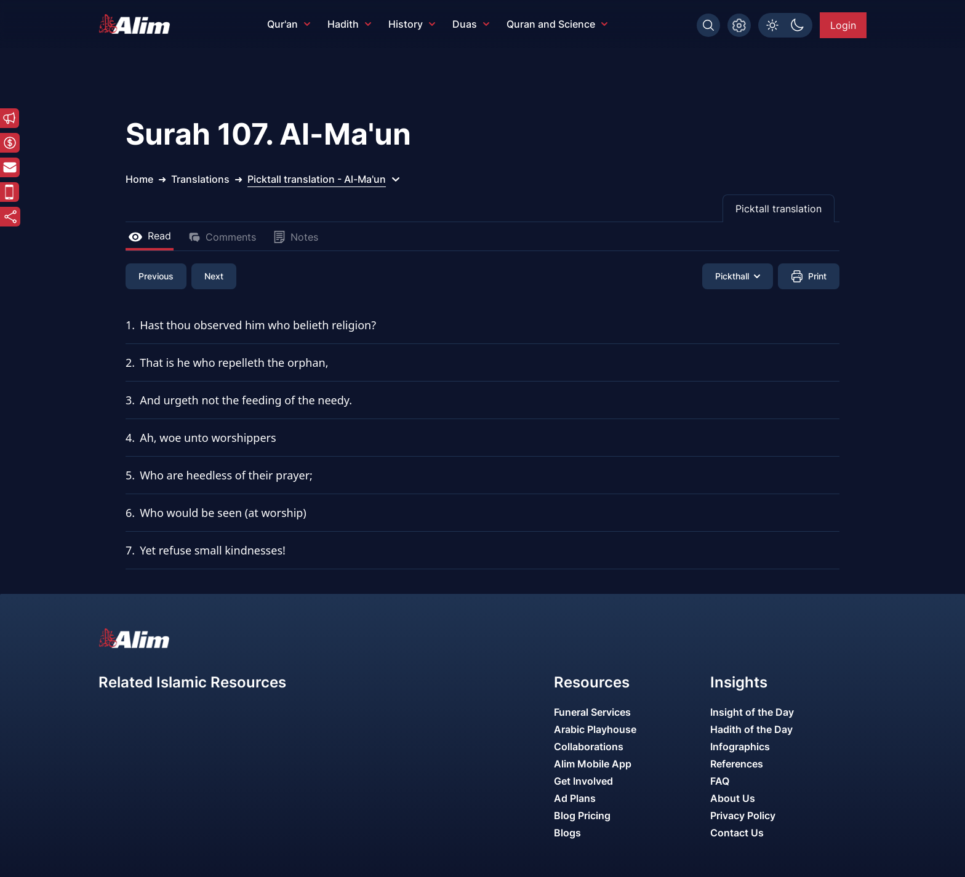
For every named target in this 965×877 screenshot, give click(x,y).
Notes (295, 237)
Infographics (740, 746)
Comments (222, 237)
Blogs (567, 833)
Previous (156, 276)
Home (139, 179)
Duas (470, 24)
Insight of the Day (752, 712)
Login (843, 25)
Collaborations (588, 746)
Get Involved (583, 781)
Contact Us (737, 833)
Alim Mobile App (592, 764)
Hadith (349, 24)
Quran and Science (557, 24)
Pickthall (737, 276)
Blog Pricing (582, 815)
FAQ (719, 781)
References (736, 764)
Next (213, 276)
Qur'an (288, 24)
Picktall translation (778, 208)
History (411, 24)
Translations (200, 179)
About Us (732, 798)
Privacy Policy (742, 815)
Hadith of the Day (751, 729)
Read (149, 236)
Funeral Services (592, 712)
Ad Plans (575, 798)
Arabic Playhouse (595, 729)
